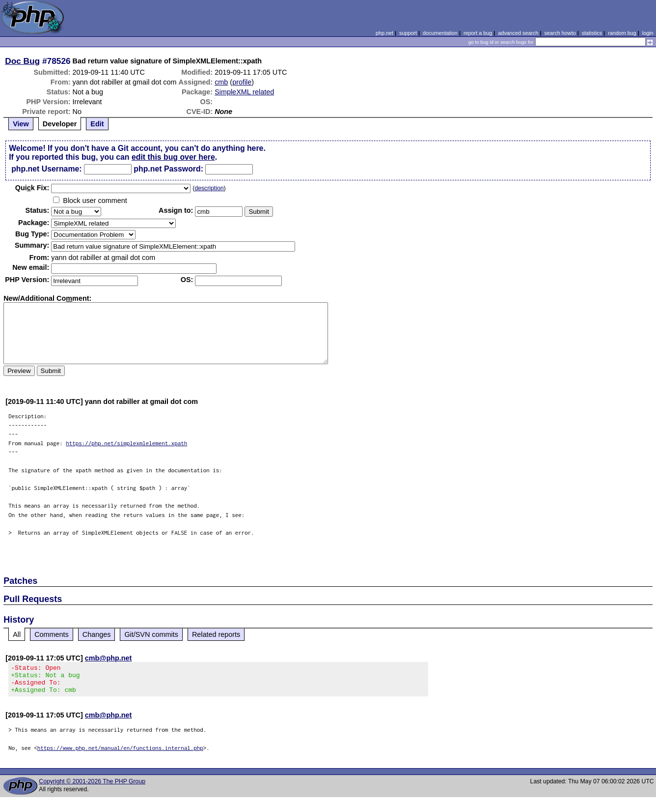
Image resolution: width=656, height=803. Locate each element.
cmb (221, 82)
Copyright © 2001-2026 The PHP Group (92, 787)
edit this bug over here (173, 157)
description (208, 188)
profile (241, 82)
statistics (592, 33)
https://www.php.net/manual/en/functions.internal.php (120, 753)
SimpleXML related (244, 92)
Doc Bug (22, 61)
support (408, 33)
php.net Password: (168, 169)
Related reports (216, 634)
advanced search (518, 33)
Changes (96, 634)
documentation (440, 33)
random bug (622, 33)
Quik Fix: (32, 188)
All (17, 634)
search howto (559, 33)
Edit (97, 124)
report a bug (478, 33)
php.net (384, 33)
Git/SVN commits (151, 634)
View (21, 124)
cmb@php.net (108, 658)
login (648, 33)
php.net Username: (46, 169)
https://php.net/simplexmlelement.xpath (126, 443)
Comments (51, 634)
